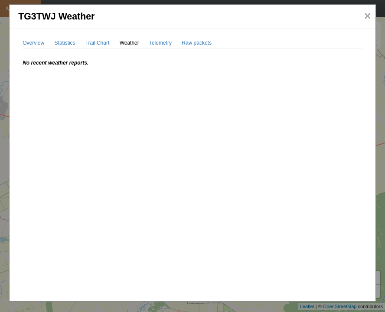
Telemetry (160, 43)
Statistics (65, 43)
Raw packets (197, 43)
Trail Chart (97, 43)
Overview (33, 43)
